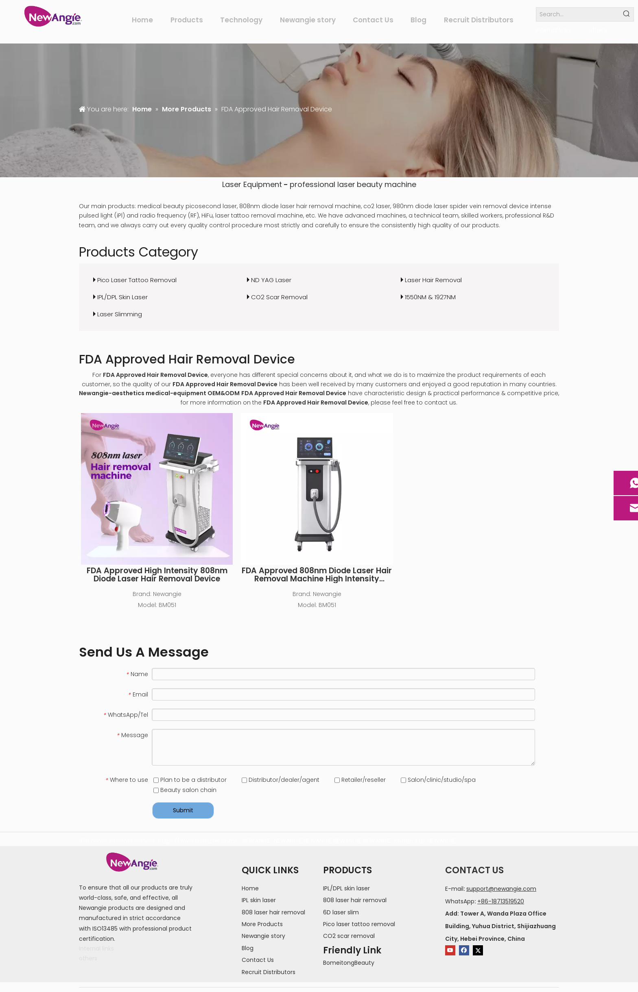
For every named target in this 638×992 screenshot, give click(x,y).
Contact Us (258, 960)
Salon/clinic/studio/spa (438, 780)
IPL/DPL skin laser (346, 888)
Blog (247, 948)
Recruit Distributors (268, 972)
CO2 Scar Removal (279, 297)
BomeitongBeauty (348, 963)
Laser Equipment (252, 184)
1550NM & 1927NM (430, 297)
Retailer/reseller (360, 780)
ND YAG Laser (271, 280)
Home (250, 888)
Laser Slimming (119, 314)
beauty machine (386, 184)
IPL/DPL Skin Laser (122, 297)
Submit (183, 810)
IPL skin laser (259, 900)
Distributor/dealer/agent (280, 780)
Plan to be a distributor (190, 780)
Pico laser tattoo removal (359, 924)
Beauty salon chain (184, 790)
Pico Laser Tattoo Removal (137, 280)
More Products (262, 924)
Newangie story (263, 936)
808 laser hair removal (273, 912)
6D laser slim (341, 912)
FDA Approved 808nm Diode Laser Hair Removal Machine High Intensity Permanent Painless (317, 575)
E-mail (454, 889)
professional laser (322, 184)
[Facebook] (464, 950)
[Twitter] (478, 950)
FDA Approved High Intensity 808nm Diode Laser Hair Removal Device (157, 575)
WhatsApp (459, 901)
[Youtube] (450, 950)
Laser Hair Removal (433, 280)
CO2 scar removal (349, 936)
